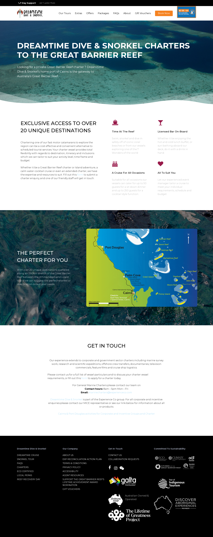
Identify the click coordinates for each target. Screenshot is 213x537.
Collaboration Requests (123, 459)
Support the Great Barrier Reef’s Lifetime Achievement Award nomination (83, 482)
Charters (23, 467)
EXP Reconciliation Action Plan (82, 459)
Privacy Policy (72, 467)
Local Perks (24, 475)
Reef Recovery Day (28, 479)
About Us (68, 455)
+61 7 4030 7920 (47, 3)
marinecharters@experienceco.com (110, 392)
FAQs (20, 463)
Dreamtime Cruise (28, 455)
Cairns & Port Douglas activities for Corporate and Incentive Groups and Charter (106, 413)
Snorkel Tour (25, 459)
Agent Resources (73, 475)
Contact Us (115, 455)
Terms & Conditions (75, 463)
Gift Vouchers (71, 489)
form (80, 181)
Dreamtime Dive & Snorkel (66, 399)
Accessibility (70, 471)
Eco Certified (25, 471)
